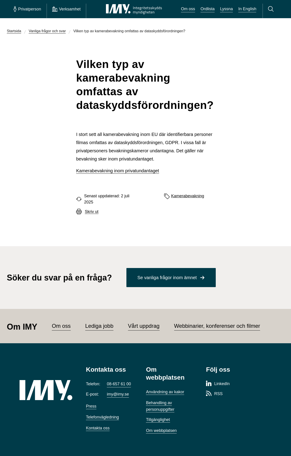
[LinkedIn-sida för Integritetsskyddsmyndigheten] (218, 384)
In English (247, 9)
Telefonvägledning (102, 417)
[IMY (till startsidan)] (46, 390)
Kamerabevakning (187, 196)
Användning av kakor (165, 392)
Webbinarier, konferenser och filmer (217, 326)
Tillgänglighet (158, 419)
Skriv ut (91, 212)
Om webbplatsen (161, 430)
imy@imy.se (118, 394)
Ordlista (208, 9)
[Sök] (272, 9)
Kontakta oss (98, 428)
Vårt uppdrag (144, 326)
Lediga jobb (99, 326)
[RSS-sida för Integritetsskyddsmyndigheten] (214, 394)
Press (91, 406)
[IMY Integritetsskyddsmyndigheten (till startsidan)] (134, 9)
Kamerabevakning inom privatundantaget (117, 170)
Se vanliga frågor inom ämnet (167, 277)
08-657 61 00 (119, 384)
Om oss (188, 9)
